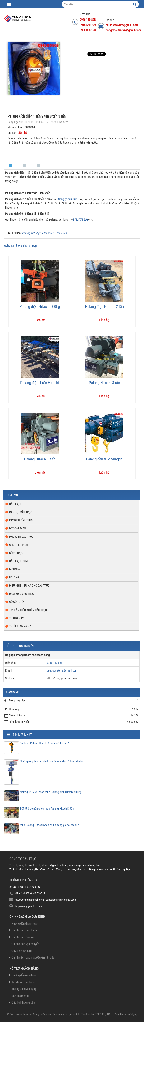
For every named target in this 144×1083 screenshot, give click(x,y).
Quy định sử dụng (21, 1012)
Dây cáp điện (17, 589)
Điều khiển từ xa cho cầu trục (29, 647)
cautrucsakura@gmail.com (62, 731)
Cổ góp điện (17, 663)
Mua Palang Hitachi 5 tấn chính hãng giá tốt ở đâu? (49, 886)
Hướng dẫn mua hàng (24, 1036)
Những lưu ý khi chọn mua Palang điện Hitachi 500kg (50, 853)
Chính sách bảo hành (24, 991)
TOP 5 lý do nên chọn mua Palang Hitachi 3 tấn (47, 870)
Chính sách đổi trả (22, 998)
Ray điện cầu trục (21, 581)
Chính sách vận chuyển (25, 1005)
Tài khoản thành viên (23, 1043)
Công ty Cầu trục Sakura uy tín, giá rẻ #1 (56, 1075)
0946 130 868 (54, 724)
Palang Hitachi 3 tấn (104, 444)
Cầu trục (15, 565)
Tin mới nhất (22, 796)
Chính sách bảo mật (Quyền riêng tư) (33, 1019)
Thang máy (16, 679)
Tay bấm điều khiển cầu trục (28, 671)
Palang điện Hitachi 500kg (39, 367)
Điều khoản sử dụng (125, 1075)
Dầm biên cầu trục (21, 655)
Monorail (15, 630)
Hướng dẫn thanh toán (24, 985)
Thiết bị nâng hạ (20, 687)
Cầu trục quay (18, 622)
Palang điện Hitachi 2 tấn (104, 367)
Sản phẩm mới (20, 1057)
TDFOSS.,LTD (102, 1075)
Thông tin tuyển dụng (23, 1050)
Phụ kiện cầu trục (21, 598)
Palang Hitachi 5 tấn (39, 520)
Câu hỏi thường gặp (23, 1064)
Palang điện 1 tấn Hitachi (39, 444)
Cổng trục (16, 614)
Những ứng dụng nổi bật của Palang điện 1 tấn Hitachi (51, 822)
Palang (14, 638)
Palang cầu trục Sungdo (104, 520)
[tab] (11, 165)
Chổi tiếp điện (18, 606)
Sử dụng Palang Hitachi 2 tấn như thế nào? (44, 804)
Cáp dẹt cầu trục (20, 573)
